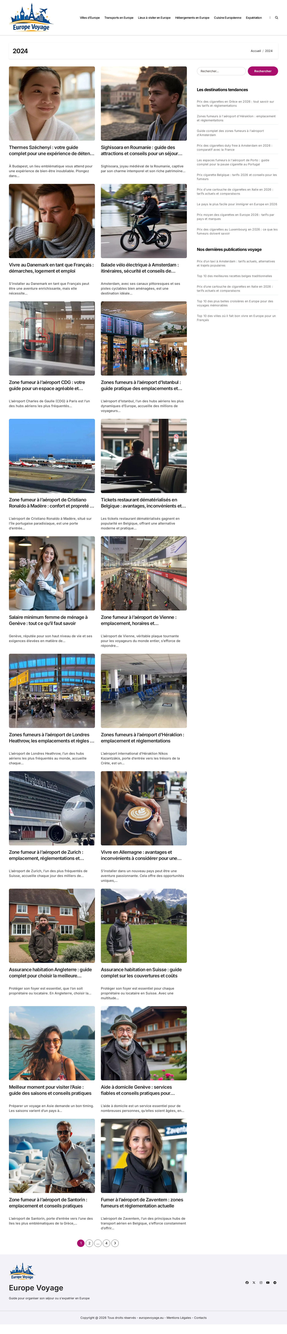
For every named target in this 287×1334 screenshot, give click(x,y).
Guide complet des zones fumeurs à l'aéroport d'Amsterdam (230, 133)
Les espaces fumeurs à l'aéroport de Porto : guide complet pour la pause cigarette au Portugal (233, 162)
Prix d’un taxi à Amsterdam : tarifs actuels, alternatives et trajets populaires (236, 263)
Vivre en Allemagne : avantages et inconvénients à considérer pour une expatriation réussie (142, 864)
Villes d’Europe (90, 17)
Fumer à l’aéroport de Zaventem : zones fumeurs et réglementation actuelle (138, 1215)
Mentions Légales (179, 1327)
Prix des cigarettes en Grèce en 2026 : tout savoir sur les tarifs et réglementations (235, 103)
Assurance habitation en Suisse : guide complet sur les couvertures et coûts (142, 983)
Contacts (200, 1327)
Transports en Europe (118, 17)
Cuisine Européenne (227, 17)
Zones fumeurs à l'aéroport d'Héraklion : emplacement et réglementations (236, 118)
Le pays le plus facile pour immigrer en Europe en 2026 (237, 204)
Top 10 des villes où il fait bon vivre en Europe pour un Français (236, 318)
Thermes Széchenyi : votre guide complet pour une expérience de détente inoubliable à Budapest (46, 154)
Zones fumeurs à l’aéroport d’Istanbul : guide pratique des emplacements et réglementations (144, 391)
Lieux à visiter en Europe (154, 17)
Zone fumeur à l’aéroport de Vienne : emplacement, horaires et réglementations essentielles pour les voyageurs (143, 631)
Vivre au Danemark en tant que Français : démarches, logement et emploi (48, 272)
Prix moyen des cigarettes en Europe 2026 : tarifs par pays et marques (235, 217)
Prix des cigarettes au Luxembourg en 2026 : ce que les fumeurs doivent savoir (237, 231)
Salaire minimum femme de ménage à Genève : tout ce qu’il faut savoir (51, 624)
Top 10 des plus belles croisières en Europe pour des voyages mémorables (235, 303)
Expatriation (254, 17)
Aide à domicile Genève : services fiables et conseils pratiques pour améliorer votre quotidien (139, 1101)
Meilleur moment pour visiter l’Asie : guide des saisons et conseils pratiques (49, 1101)
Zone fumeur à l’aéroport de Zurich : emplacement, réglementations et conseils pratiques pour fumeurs (49, 864)
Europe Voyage (36, 1297)
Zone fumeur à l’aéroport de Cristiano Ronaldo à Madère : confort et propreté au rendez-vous (51, 509)
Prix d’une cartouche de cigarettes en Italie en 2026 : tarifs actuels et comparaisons (235, 288)
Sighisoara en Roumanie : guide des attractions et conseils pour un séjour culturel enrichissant (143, 154)
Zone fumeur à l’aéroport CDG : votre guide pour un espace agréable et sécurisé (50, 391)
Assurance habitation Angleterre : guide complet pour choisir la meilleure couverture (47, 983)
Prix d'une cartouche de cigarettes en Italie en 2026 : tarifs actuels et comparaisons (235, 191)
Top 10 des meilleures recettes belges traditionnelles (234, 276)
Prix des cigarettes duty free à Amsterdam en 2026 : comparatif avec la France (234, 147)
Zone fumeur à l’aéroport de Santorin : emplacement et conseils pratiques (50, 1212)
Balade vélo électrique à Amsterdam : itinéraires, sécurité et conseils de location (143, 272)
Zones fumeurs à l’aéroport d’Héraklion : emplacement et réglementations (134, 746)
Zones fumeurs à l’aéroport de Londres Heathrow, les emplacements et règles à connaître (51, 746)
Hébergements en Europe (192, 17)
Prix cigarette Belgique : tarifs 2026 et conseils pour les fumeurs (237, 177)
